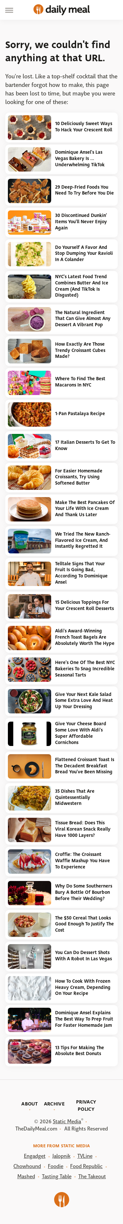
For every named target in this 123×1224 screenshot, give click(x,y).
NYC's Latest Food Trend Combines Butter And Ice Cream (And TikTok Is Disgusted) (81, 286)
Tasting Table (57, 1176)
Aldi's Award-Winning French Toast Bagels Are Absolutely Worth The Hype (84, 637)
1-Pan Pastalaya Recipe (80, 414)
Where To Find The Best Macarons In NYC (80, 382)
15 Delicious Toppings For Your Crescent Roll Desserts (84, 605)
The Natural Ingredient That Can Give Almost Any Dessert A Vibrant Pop (83, 318)
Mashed (26, 1176)
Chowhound (27, 1166)
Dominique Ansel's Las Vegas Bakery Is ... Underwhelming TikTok (80, 158)
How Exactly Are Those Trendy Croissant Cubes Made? (80, 350)
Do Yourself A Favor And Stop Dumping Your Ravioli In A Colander (84, 253)
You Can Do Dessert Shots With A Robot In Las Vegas (83, 955)
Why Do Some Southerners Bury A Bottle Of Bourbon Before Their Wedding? (83, 892)
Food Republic (86, 1166)
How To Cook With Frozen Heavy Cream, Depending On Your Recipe (83, 987)
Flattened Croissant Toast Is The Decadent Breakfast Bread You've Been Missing (84, 766)
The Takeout (92, 1176)
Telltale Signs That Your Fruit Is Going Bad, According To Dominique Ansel (81, 573)
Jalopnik (61, 1156)
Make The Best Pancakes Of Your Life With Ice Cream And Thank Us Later (85, 508)
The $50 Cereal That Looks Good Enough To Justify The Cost (84, 924)
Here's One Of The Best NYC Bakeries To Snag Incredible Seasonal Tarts (85, 668)
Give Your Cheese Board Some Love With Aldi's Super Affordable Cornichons (80, 733)
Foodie (55, 1166)
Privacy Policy (86, 1105)
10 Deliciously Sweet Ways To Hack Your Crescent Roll (83, 126)
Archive (54, 1103)
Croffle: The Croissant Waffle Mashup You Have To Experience (82, 860)
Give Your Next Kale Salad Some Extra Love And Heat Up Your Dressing (84, 700)
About (29, 1103)
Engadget (35, 1156)
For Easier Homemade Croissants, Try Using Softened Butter (78, 477)
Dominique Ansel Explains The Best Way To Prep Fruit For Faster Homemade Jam (84, 1019)
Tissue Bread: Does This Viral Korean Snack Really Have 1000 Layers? (83, 829)
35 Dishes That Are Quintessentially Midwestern (74, 797)
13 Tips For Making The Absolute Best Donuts (79, 1051)
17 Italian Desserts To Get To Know (85, 445)
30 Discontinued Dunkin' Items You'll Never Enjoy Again (81, 221)
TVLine (84, 1156)
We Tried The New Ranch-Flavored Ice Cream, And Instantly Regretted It (83, 540)
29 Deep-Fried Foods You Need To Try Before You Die (84, 190)
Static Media (67, 1121)
